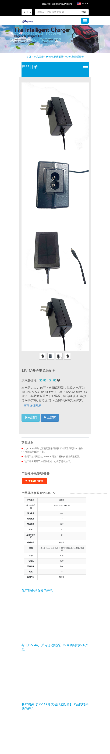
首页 (28, 56)
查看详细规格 (33, 405)
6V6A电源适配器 (74, 56)
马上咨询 (50, 417)
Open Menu (84, 66)
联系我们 (30, 417)
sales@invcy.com (62, 3)
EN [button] (79, 4)
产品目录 (39, 56)
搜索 (83, 12)
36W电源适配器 (54, 56)
